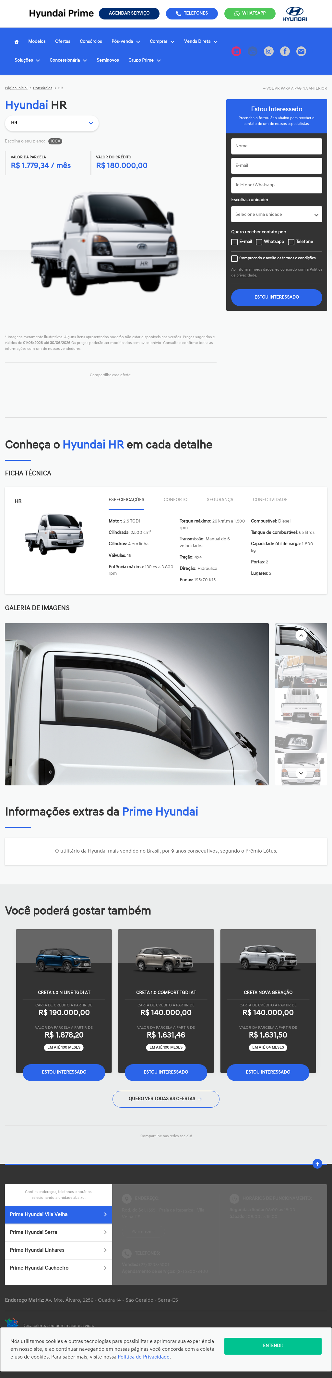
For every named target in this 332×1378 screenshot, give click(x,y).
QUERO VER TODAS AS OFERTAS (165, 1099)
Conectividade (270, 500)
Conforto (175, 500)
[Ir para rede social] (236, 51)
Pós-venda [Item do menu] (126, 41)
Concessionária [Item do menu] (68, 60)
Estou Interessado (64, 1072)
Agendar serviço (129, 13)
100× (55, 141)
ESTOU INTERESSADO (277, 297)
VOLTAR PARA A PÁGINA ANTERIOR (297, 89)
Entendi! (273, 1346)
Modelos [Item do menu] (36, 41)
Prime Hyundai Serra (58, 1232)
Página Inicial (16, 88)
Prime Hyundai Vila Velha (58, 1214)
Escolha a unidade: (249, 200)
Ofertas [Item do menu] (62, 41)
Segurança (220, 500)
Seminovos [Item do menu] (108, 60)
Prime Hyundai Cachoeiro (58, 1268)
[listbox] (276, 214)
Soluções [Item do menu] (27, 60)
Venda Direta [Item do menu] (201, 41)
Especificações (126, 500)
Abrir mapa (141, 1232)
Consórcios (42, 88)
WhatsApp (254, 13)
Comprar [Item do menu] (162, 41)
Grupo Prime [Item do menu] (144, 60)
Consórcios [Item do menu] (91, 41)
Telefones (196, 13)
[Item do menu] (16, 42)
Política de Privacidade (144, 1357)
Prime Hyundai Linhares (58, 1250)
